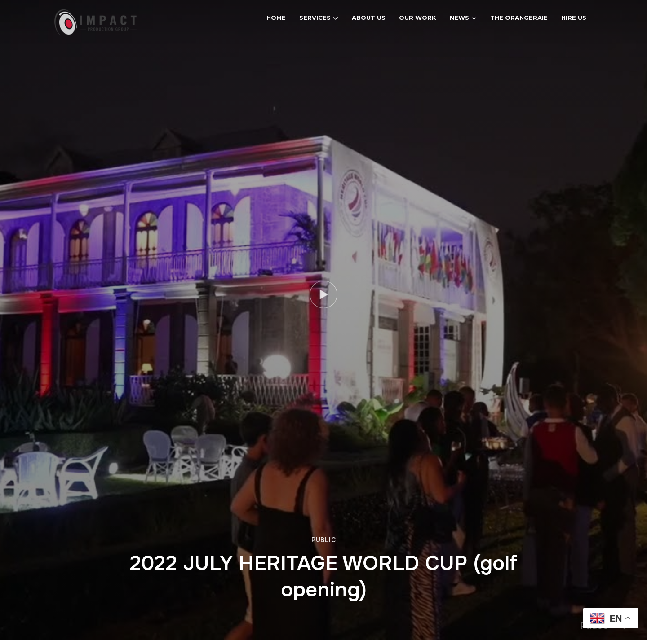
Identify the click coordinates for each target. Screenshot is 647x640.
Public (323, 540)
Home (276, 17)
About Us (369, 17)
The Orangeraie (519, 17)
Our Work (417, 17)
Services (315, 17)
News (459, 17)
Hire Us (573, 17)
